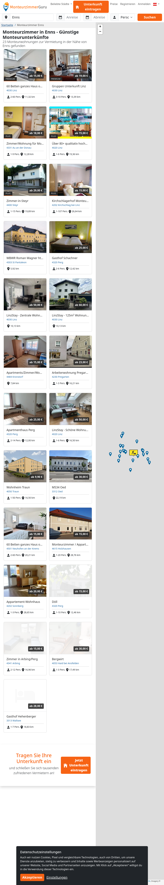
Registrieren (127, 4)
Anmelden (144, 4)
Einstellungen (56, 877)
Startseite (7, 25)
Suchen (150, 17)
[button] (123, 451)
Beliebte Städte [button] (60, 4)
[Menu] (156, 4)
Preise (114, 4)
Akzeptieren (32, 877)
